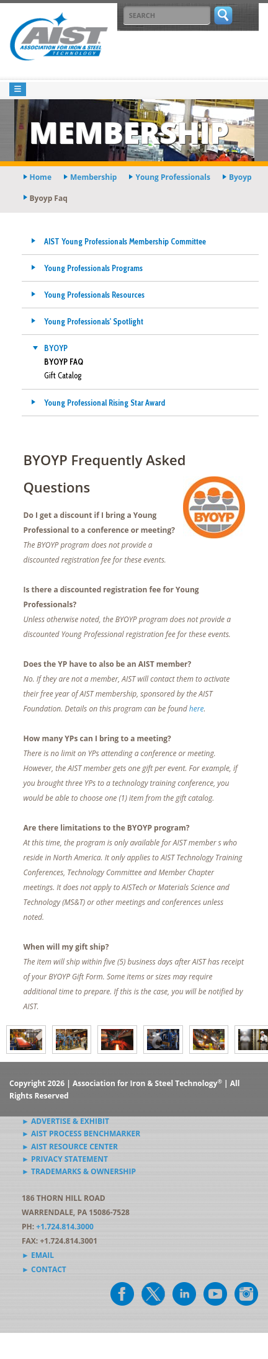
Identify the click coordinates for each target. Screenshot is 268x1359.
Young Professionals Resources (94, 295)
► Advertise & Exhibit (65, 1121)
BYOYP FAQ (63, 362)
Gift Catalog (62, 375)
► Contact (44, 1269)
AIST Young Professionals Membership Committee (125, 241)
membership (93, 177)
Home (40, 177)
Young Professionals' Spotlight (93, 321)
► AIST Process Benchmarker (81, 1133)
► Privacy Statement (65, 1159)
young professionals (172, 177)
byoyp (240, 177)
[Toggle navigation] (17, 89)
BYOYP (56, 348)
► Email (38, 1255)
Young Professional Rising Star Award (104, 403)
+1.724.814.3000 (65, 1226)
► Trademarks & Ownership (79, 1171)
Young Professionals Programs (93, 268)
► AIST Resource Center (70, 1146)
